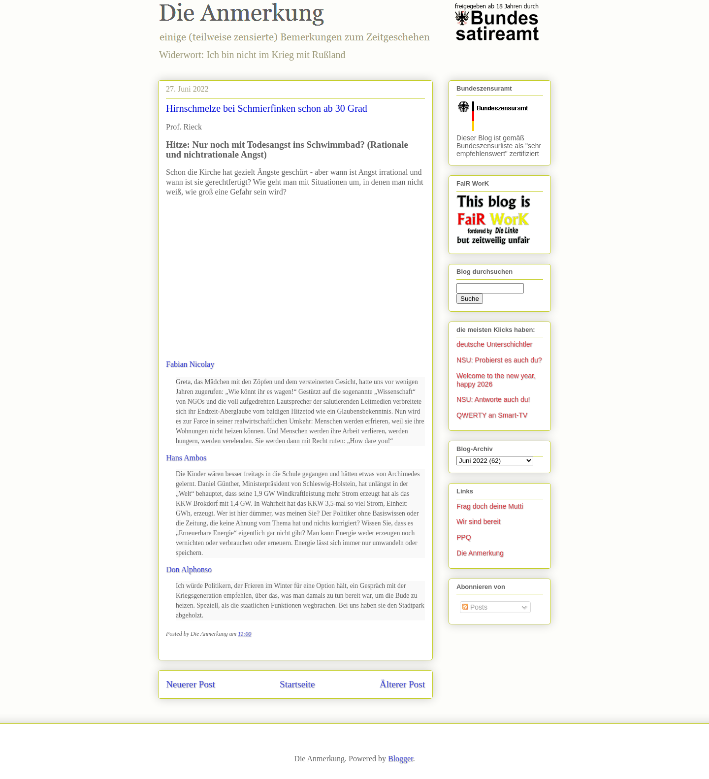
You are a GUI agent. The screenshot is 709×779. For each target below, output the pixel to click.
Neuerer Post (190, 684)
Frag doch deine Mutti (489, 506)
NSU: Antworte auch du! (493, 399)
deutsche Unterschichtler (494, 344)
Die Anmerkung (480, 553)
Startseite (297, 684)
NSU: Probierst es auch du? (499, 360)
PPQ (463, 537)
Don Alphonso (189, 569)
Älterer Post (402, 684)
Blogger (400, 758)
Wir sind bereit (478, 521)
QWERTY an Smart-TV (491, 415)
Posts (474, 607)
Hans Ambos (186, 458)
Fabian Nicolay (190, 364)
